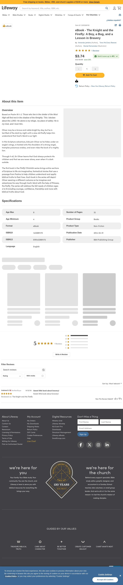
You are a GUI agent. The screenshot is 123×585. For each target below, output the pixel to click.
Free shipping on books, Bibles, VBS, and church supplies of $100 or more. (61, 2)
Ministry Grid (57, 420)
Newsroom (6, 429)
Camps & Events (75, 15)
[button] (77, 336)
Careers (5, 426)
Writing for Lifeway (9, 441)
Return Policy (32, 429)
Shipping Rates (33, 426)
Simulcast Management (61, 432)
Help (29, 438)
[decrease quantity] (78, 69)
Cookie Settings (105, 574)
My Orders (31, 420)
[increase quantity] (95, 69)
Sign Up (83, 434)
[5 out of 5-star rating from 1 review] (87, 50)
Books (32, 15)
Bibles (6, 15)
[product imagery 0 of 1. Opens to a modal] (37, 58)
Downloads (56, 429)
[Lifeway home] (10, 8)
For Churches (93, 15)
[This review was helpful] (115, 399)
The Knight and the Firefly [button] (22, 396)
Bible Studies (19, 15)
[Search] (106, 8)
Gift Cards (31, 432)
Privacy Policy (7, 435)
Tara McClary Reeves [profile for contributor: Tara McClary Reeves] (108, 42)
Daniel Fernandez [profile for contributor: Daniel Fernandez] (90, 46)
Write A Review (61, 354)
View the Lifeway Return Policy (103, 86)
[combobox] (65, 8)
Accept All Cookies (105, 580)
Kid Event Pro (57, 426)
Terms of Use (7, 438)
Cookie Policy (11, 576)
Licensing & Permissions (11, 432)
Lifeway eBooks (58, 435)
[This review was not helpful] (119, 399)
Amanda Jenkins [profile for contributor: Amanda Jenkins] (84, 42)
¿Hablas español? (113, 20)
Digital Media (45, 15)
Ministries (60, 15)
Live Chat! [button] (31, 441)
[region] (61, 575)
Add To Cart (90, 75)
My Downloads (33, 423)
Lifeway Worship (58, 423)
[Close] (120, 575)
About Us (5, 420)
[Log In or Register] (114, 8)
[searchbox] (21, 369)
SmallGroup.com (58, 438)
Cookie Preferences (34, 435)
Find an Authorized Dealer (12, 444)
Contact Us (6, 423)
